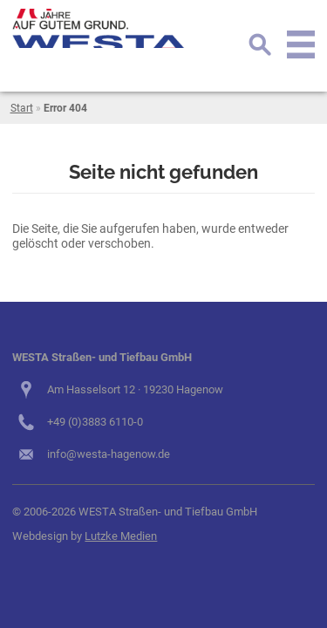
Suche (260, 44)
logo (99, 28)
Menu (301, 44)
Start (21, 108)
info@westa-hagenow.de (108, 454)
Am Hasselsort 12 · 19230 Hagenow (135, 389)
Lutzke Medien (121, 536)
